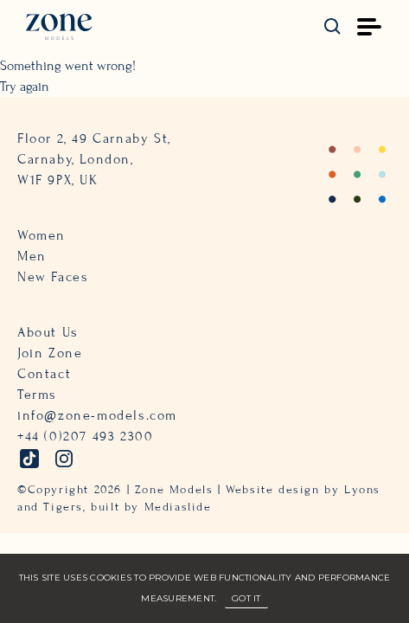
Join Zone (49, 353)
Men (32, 256)
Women (41, 235)
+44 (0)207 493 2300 (85, 436)
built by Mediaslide (151, 507)
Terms (37, 394)
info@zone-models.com (97, 415)
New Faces (52, 277)
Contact (44, 374)
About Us (48, 332)
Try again (24, 86)
